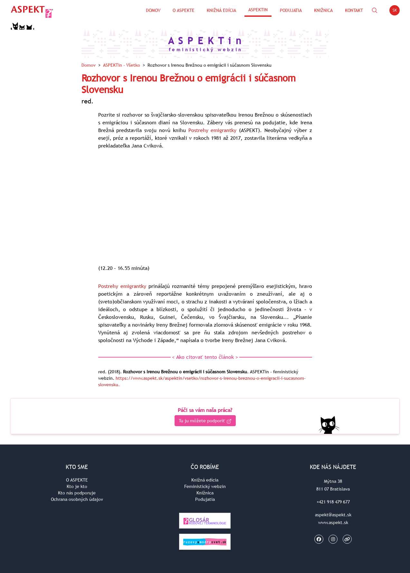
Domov (153, 10)
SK (396, 11)
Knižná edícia (221, 10)
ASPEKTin (258, 10)
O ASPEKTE (77, 480)
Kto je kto (77, 486)
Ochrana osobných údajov (77, 499)
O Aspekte (184, 10)
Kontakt (354, 10)
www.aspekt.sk (333, 522)
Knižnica (323, 10)
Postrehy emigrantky (212, 130)
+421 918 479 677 (333, 502)
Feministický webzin (205, 486)
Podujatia (291, 10)
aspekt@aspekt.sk (333, 515)
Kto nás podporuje (77, 493)
